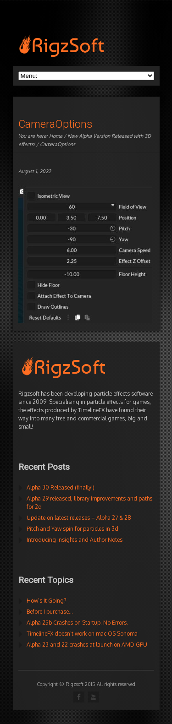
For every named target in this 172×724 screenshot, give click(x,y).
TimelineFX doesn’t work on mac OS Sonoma (82, 633)
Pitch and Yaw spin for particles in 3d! (73, 528)
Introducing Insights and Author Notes (74, 539)
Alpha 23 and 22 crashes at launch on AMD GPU (87, 644)
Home (55, 136)
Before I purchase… (50, 611)
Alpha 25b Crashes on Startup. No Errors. (77, 622)
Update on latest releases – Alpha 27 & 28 (79, 517)
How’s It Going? (46, 600)
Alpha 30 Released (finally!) (60, 487)
